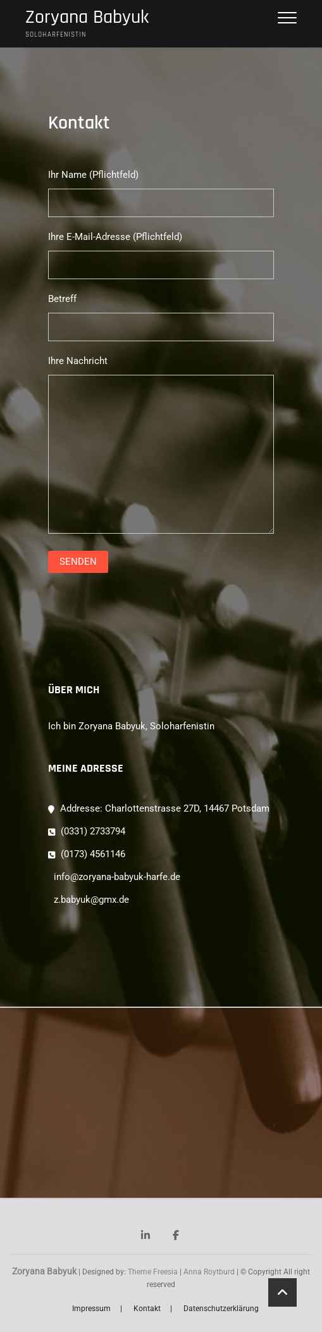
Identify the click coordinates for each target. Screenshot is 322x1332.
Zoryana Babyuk (87, 17)
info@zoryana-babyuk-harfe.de (115, 877)
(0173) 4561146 (86, 854)
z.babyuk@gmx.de (90, 899)
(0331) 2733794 (86, 831)
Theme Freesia (153, 1271)
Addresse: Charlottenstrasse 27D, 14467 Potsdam (158, 808)
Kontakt (147, 1308)
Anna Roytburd (209, 1271)
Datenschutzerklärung (221, 1308)
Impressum (91, 1308)
